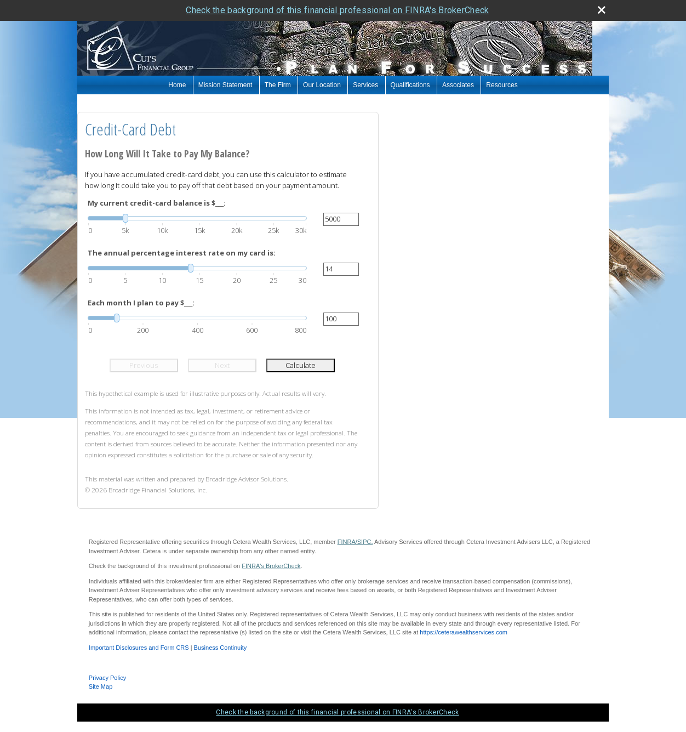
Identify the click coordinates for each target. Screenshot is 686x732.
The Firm (278, 85)
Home (177, 85)
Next (222, 365)
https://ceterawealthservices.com (463, 632)
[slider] (197, 218)
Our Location (322, 85)
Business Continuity (220, 647)
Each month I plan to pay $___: (141, 303)
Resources (501, 85)
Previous (143, 365)
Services (365, 85)
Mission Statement (225, 85)
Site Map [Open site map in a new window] (100, 686)
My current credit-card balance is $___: (157, 203)
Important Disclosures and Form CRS (139, 647)
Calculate (300, 365)
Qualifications (410, 85)
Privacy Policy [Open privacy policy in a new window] (107, 677)
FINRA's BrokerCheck (271, 566)
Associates (458, 85)
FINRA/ (347, 541)
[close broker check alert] (601, 9)
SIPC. (365, 541)
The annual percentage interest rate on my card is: (182, 253)
